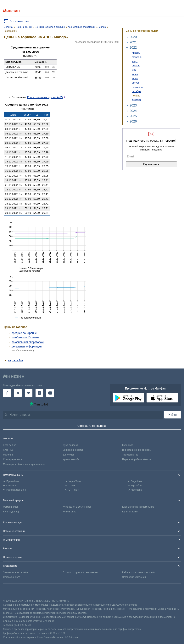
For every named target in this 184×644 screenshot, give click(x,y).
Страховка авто (11, 577)
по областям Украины (25, 337)
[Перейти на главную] (11, 11)
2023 (133, 105)
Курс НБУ (8, 450)
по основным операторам (28, 342)
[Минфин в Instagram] (39, 393)
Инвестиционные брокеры (136, 450)
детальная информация (27, 346)
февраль (137, 57)
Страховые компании (134, 577)
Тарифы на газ (130, 454)
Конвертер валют (12, 459)
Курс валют (9, 445)
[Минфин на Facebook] (7, 393)
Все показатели (19, 21)
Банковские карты (73, 450)
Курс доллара (70, 445)
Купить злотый (130, 511)
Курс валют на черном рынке (138, 506)
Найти (173, 414)
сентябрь (137, 87)
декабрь (137, 99)
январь (136, 52)
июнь (135, 74)
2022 (133, 47)
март (134, 61)
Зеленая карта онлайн (15, 572)
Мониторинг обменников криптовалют (24, 464)
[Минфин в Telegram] (18, 393)
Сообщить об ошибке (92, 425)
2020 (133, 37)
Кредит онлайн (71, 459)
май (134, 69)
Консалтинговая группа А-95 (45, 97)
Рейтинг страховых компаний (138, 572)
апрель (136, 65)
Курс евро (127, 445)
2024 (133, 111)
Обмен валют (10, 506)
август (135, 82)
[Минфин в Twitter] (28, 393)
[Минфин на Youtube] (50, 393)
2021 (133, 42)
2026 (133, 121)
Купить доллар (11, 511)
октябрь (136, 91)
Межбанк (8, 454)
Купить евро (69, 511)
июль (135, 78)
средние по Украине (24, 333)
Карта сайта (15, 360)
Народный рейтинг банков (136, 459)
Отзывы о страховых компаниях (80, 572)
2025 (133, 116)
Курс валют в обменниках (77, 506)
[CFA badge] (11, 591)
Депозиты (68, 454)
